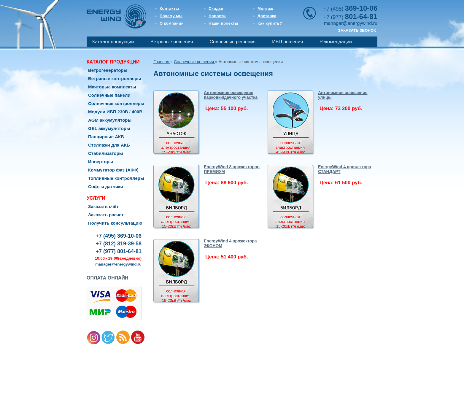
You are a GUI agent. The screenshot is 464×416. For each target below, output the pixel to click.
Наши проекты (223, 23)
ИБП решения (287, 41)
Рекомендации (336, 41)
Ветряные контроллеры (114, 78)
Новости (217, 16)
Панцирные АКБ (106, 136)
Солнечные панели (109, 95)
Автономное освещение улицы (342, 95)
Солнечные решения (233, 41)
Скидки (216, 8)
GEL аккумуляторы (109, 128)
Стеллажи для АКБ (109, 144)
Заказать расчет (106, 214)
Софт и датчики (105, 186)
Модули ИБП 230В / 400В (115, 111)
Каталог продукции (113, 41)
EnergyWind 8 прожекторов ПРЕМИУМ (232, 169)
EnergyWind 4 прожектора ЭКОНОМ (230, 243)
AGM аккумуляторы (109, 120)
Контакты (169, 8)
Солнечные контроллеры (116, 103)
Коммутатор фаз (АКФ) (113, 169)
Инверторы (100, 161)
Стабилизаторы (105, 153)
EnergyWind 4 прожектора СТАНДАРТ (344, 169)
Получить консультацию (115, 223)
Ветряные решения (171, 41)
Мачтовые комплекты (112, 86)
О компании (172, 23)
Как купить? (270, 23)
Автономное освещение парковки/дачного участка (231, 95)
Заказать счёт (103, 206)
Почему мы (171, 16)
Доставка (267, 16)
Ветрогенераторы (107, 70)
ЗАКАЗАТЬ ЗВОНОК (357, 30)
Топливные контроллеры (116, 178)
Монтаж (265, 8)
